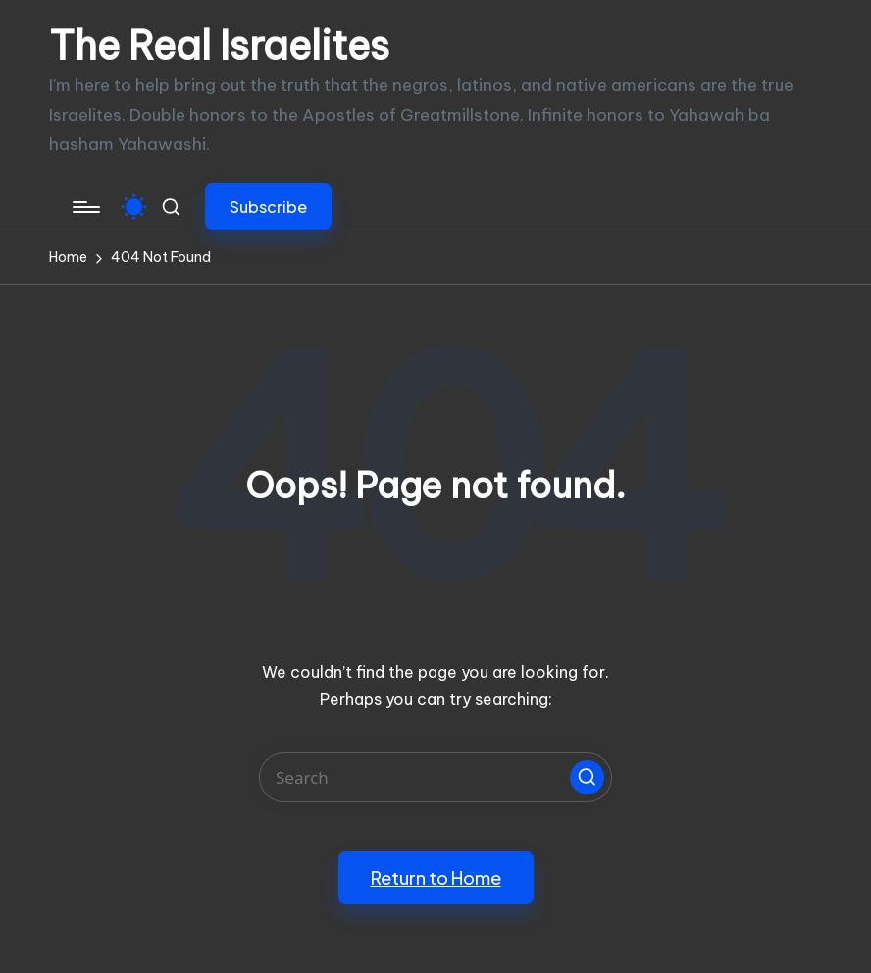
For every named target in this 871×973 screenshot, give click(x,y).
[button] (268, 206)
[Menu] (85, 207)
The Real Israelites (219, 46)
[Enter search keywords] (435, 777)
